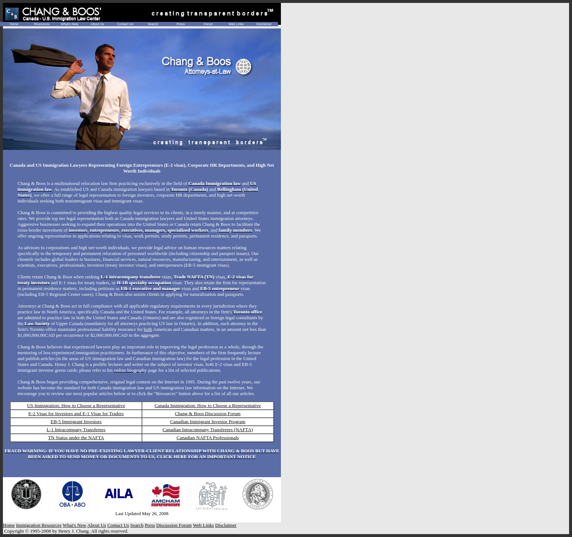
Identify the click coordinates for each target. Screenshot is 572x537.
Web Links (236, 24)
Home (14, 24)
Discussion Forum (174, 525)
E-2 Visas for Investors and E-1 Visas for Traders (76, 413)
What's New (69, 24)
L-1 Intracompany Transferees (76, 429)
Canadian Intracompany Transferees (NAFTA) (207, 429)
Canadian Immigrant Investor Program (207, 421)
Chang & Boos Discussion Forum (207, 413)
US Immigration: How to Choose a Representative (76, 405)
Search (153, 24)
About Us (97, 24)
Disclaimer (263, 24)
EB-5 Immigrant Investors (76, 421)
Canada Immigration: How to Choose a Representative (208, 405)
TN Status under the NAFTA (76, 437)
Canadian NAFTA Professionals (208, 437)
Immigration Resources (39, 525)
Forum (208, 24)
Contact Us (125, 24)
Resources (42, 24)
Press (181, 24)
